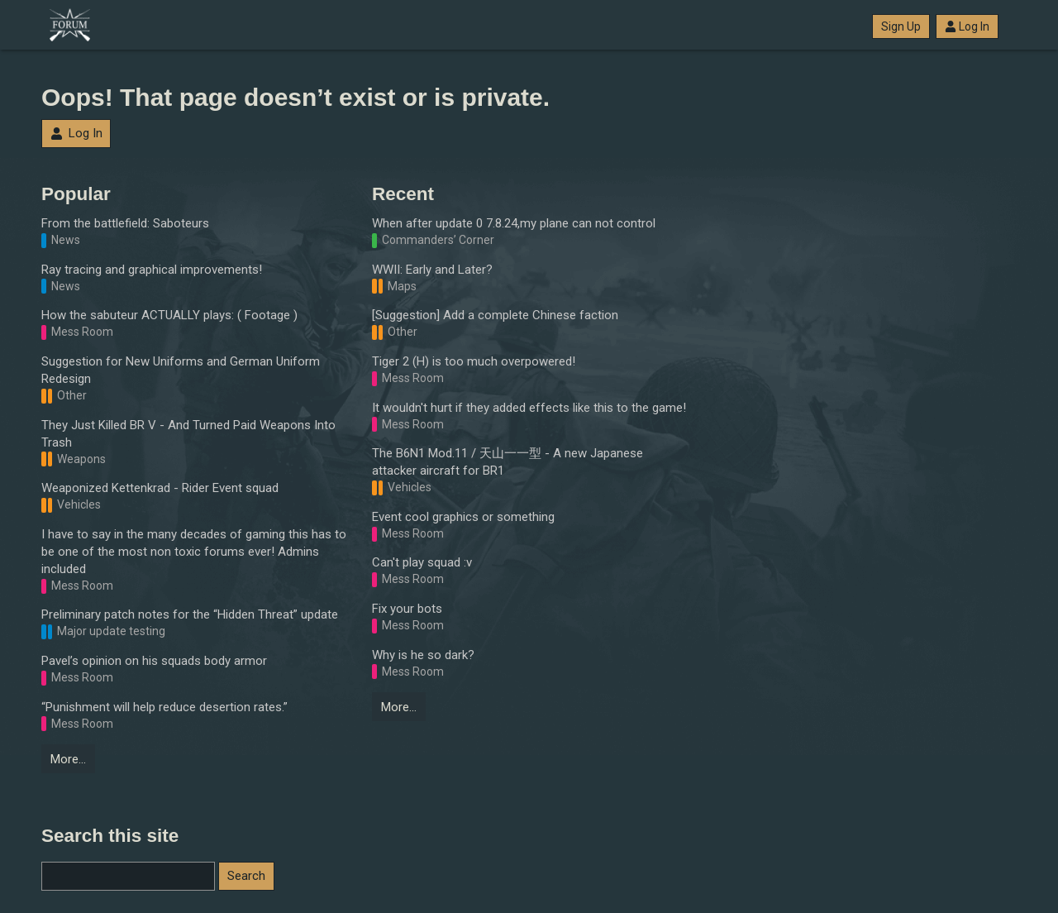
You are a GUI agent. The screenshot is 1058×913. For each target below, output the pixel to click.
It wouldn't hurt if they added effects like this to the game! (529, 407)
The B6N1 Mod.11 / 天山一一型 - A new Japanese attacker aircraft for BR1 (507, 462)
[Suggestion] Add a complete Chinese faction (495, 315)
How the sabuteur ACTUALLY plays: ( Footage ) (169, 315)
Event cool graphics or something (463, 516)
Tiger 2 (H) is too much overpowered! (473, 361)
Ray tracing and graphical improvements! (151, 269)
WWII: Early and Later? (432, 269)
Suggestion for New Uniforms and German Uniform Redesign (180, 370)
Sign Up (901, 26)
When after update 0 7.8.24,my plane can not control (513, 223)
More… (68, 759)
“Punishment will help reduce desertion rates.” (164, 707)
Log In (967, 26)
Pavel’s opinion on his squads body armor (154, 660)
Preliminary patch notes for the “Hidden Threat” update (189, 614)
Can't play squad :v (422, 562)
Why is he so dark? (423, 655)
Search (246, 875)
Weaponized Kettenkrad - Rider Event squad (160, 487)
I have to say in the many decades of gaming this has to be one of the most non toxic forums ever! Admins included (193, 551)
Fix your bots (407, 608)
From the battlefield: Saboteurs (125, 223)
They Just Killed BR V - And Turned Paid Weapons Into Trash (188, 434)
